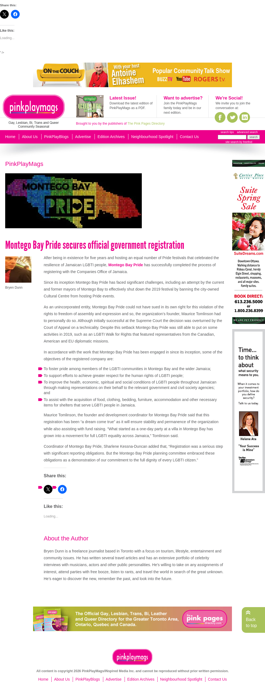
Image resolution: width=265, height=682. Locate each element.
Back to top (251, 622)
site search (231, 142)
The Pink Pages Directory (146, 123)
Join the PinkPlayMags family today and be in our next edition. (182, 108)
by (245, 142)
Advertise (83, 136)
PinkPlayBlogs (56, 136)
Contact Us (189, 136)
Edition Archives (111, 136)
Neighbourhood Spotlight (152, 136)
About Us (30, 136)
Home (10, 136)
